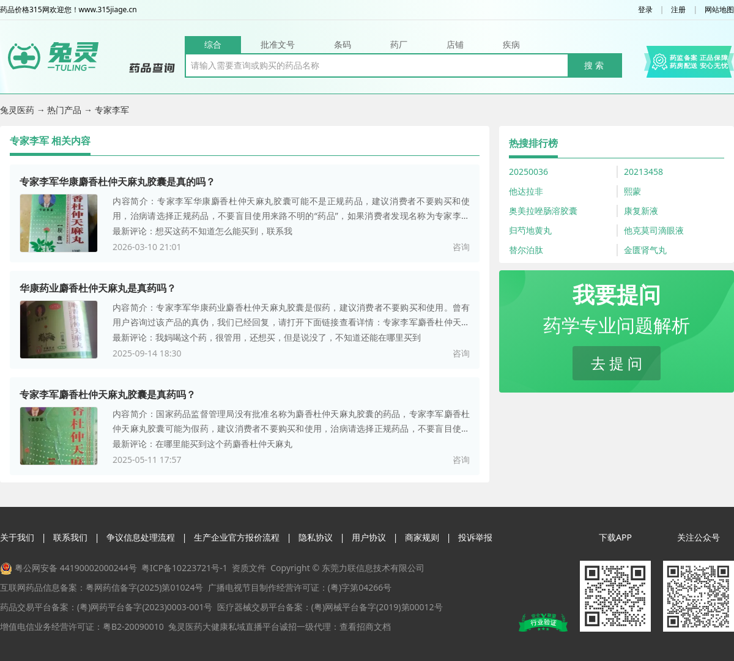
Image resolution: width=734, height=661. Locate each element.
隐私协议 (315, 537)
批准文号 (278, 44)
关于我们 (17, 537)
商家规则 (422, 537)
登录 (645, 10)
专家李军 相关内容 (50, 140)
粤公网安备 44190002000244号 (76, 568)
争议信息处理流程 (140, 537)
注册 (678, 10)
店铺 (455, 44)
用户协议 (369, 537)
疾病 (511, 44)
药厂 (398, 44)
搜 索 (594, 65)
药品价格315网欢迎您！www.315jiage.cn (68, 10)
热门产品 (65, 110)
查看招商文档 (365, 626)
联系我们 (70, 537)
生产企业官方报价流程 (237, 537)
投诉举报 (475, 537)
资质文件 (249, 568)
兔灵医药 (18, 110)
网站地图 (719, 10)
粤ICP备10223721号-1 (184, 568)
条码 (342, 44)
